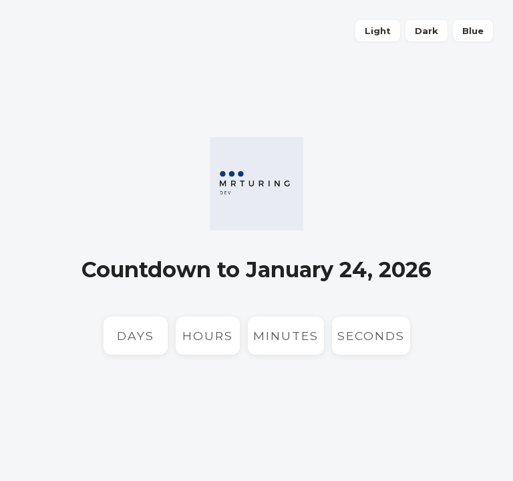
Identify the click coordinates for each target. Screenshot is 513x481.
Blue (473, 30)
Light (378, 30)
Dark (426, 30)
